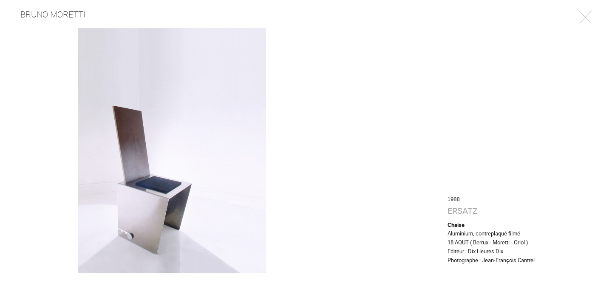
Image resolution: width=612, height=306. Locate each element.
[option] (306, 150)
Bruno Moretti (52, 14)
